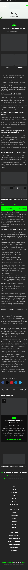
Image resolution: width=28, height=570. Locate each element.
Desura (11, 31)
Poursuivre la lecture (14, 439)
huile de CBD (4, 378)
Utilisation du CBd (12, 378)
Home (12, 16)
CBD (16, 16)
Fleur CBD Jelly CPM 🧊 (6, 200)
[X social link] (7, 382)
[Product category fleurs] (7, 61)
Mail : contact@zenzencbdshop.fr (15, 478)
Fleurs (2, 201)
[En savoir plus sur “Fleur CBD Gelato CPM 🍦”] (20, 208)
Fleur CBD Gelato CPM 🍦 (20, 200)
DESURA (24, 562)
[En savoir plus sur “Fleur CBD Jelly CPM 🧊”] (7, 208)
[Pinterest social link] (11, 382)
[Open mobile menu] (4, 6)
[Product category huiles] (20, 61)
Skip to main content (15, 0)
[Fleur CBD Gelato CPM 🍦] (20, 192)
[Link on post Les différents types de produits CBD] (14, 406)
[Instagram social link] (14, 567)
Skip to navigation (5, 0)
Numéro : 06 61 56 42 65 (15, 475)
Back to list (14, 389)
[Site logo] (14, 6)
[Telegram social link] (20, 382)
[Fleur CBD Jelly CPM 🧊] (7, 192)
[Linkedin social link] (15, 382)
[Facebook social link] (2, 382)
